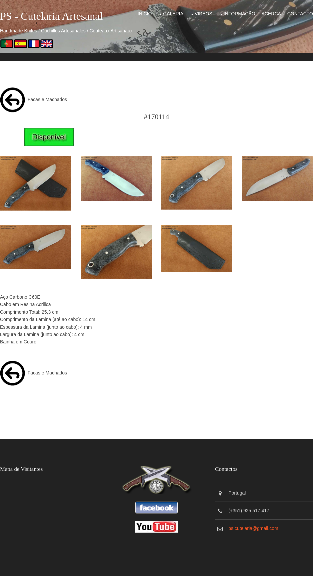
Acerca (271, 13)
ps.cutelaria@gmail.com (253, 528)
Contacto (300, 13)
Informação (239, 13)
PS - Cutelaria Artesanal (51, 16)
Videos (203, 13)
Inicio (145, 13)
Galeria (173, 13)
